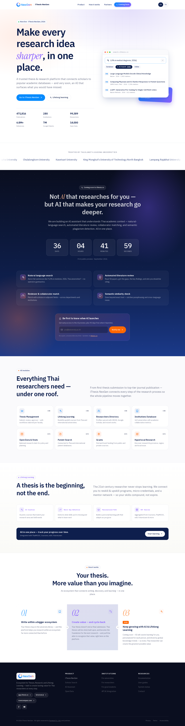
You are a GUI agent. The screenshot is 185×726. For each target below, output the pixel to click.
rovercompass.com (26, 700)
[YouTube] (24, 707)
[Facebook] (18, 707)
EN (161, 4)
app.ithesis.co (24, 695)
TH (166, 4)
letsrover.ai (41, 695)
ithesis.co (94, 336)
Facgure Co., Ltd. (55, 720)
